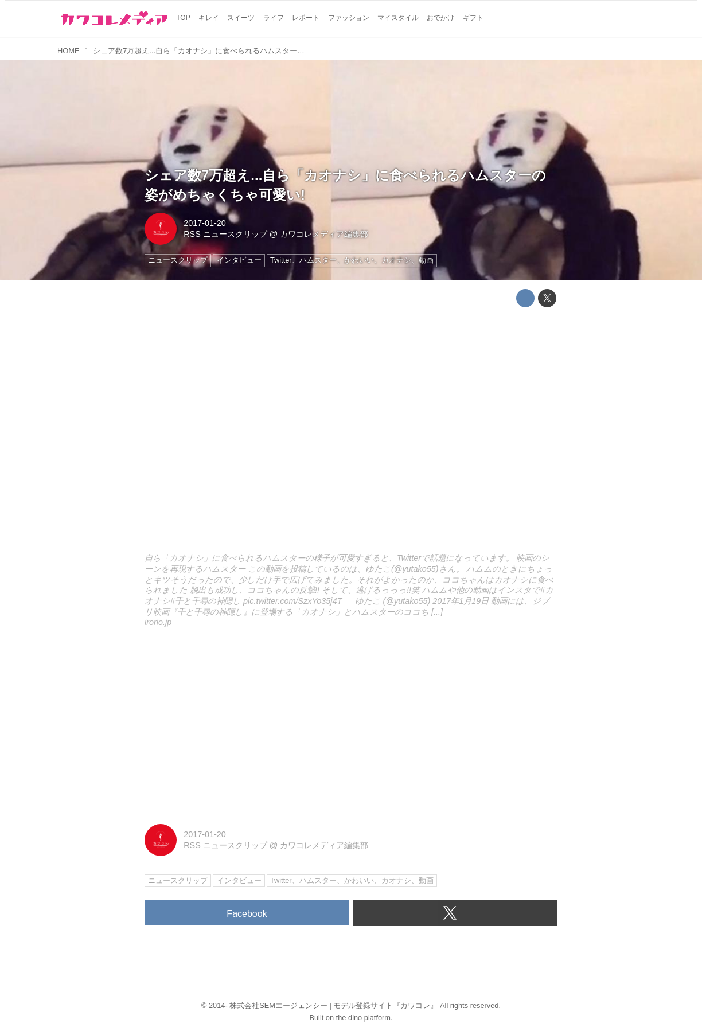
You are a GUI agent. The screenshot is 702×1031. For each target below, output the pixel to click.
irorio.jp (158, 622)
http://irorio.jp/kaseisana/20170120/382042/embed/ (351, 432)
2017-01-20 (205, 223)
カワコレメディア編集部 (324, 234)
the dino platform (363, 1017)
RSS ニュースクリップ (225, 234)
